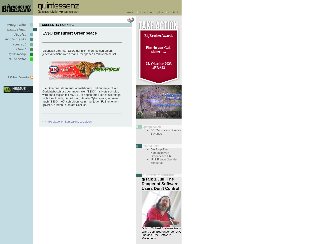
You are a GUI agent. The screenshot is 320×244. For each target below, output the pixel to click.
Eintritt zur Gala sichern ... (158, 49)
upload (160, 12)
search (131, 12)
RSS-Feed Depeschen (19, 77)
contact (173, 12)
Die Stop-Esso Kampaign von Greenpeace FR (161, 153)
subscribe (145, 12)
